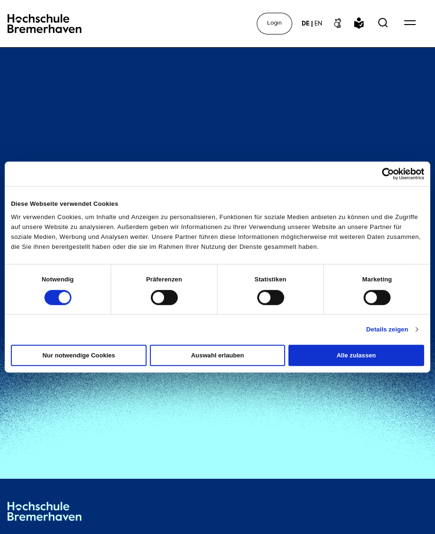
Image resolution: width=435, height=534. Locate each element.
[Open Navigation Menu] (409, 24)
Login (274, 23)
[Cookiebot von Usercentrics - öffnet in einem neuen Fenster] (382, 174)
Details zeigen (387, 329)
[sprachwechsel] (312, 24)
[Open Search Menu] (383, 24)
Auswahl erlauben (217, 355)
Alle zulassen (356, 355)
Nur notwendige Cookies (79, 355)
